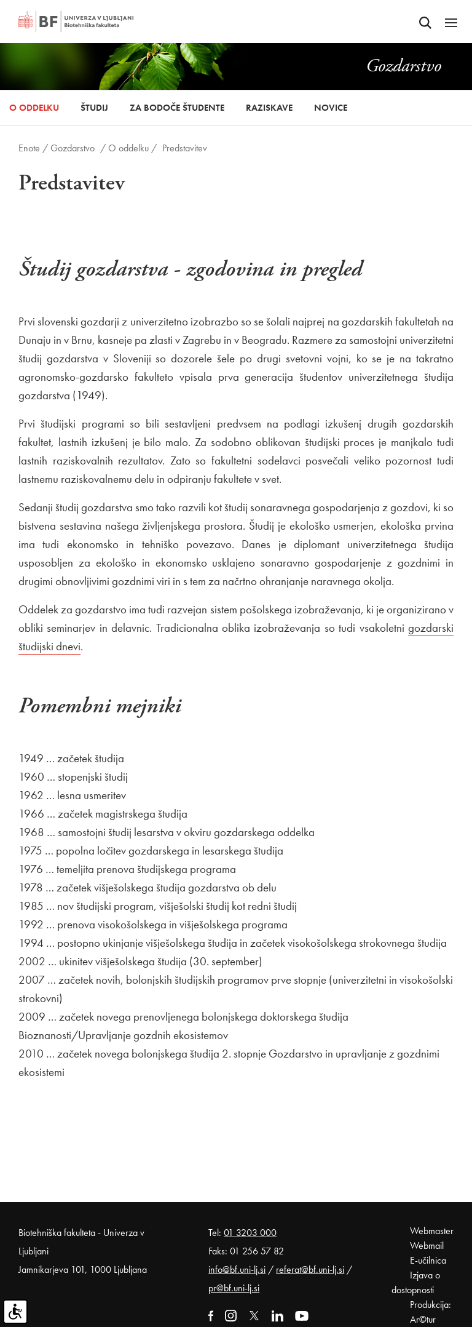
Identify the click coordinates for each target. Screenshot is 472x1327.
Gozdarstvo (72, 147)
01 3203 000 (250, 1232)
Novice (330, 108)
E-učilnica (428, 1260)
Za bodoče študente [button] (177, 108)
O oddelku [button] (34, 108)
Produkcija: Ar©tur (430, 1312)
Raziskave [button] (269, 108)
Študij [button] (94, 108)
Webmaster (432, 1230)
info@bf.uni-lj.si (237, 1269)
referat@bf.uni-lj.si (310, 1269)
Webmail (427, 1245)
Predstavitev (184, 147)
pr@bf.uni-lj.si (233, 1287)
